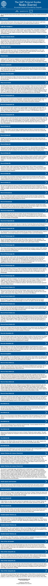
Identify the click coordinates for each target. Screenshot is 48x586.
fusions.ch (22, 582)
